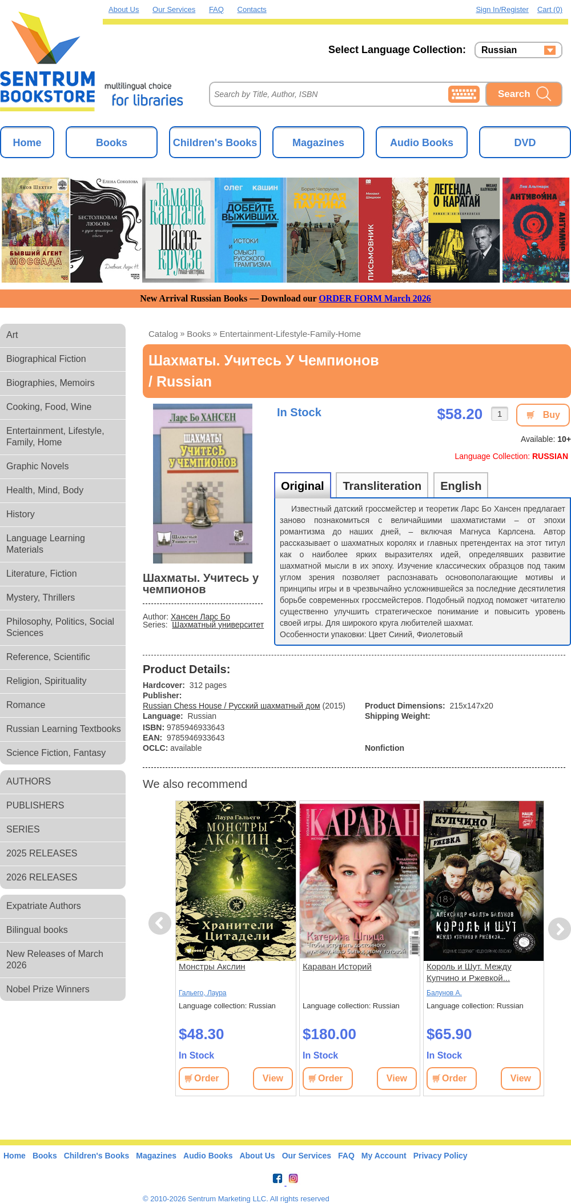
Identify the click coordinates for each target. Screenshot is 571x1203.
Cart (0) (549, 9)
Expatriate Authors (43, 906)
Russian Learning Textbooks (63, 729)
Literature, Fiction (41, 573)
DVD (525, 142)
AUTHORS (28, 781)
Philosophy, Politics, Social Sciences (60, 627)
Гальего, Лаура (203, 993)
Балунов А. (444, 993)
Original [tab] (302, 486)
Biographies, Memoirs (50, 383)
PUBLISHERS (35, 805)
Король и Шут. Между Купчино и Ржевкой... (469, 972)
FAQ (216, 9)
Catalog (163, 334)
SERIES (23, 829)
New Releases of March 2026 (54, 959)
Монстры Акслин (212, 966)
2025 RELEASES (42, 853)
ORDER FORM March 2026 (375, 298)
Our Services (173, 9)
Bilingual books (37, 930)
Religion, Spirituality (46, 681)
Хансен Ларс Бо (200, 616)
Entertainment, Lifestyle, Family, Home (55, 436)
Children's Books (215, 142)
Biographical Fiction (46, 359)
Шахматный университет (218, 624)
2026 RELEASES (42, 877)
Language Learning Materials (45, 543)
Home (27, 142)
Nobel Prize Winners (48, 989)
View (273, 1078)
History (20, 514)
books (199, 334)
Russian (499, 50)
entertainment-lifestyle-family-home (290, 334)
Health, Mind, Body (44, 490)
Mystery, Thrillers (40, 597)
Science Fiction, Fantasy (56, 753)
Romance (25, 705)
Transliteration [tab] (382, 486)
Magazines (318, 142)
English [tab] (460, 486)
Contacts (252, 9)
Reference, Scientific (48, 657)
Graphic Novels (37, 466)
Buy (551, 415)
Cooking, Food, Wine (48, 407)
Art (12, 335)
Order (206, 1078)
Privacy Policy (440, 1155)
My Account (384, 1155)
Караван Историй (337, 966)
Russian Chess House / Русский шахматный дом (231, 705)
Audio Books (421, 142)
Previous (161, 923)
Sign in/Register (502, 9)
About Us (123, 9)
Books (111, 142)
